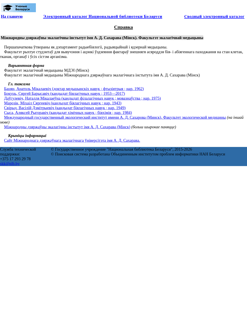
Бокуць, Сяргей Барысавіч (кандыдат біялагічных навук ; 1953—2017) (64, 93)
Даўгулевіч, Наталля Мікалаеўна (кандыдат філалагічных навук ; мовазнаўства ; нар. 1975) (82, 98)
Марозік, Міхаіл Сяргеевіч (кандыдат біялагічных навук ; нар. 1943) (63, 103)
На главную (12, 16)
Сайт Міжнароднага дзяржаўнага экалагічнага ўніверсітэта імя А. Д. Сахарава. (72, 140)
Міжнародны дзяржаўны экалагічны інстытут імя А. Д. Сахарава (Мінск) (67, 127)
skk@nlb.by (10, 163)
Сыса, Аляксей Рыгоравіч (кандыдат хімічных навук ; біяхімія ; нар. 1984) (68, 112)
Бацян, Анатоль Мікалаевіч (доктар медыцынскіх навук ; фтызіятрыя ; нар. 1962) (74, 88)
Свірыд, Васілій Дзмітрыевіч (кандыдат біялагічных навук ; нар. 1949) (65, 107)
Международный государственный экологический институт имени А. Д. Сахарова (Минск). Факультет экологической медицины (115, 117)
